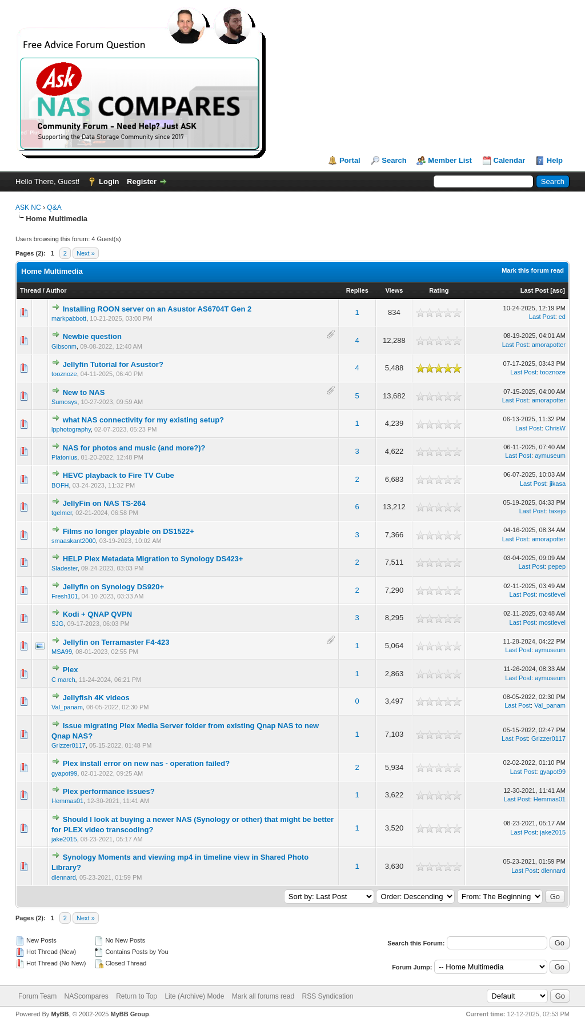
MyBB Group (129, 1014)
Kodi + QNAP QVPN (97, 614)
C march (63, 679)
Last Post (534, 290)
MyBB (60, 1014)
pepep (557, 566)
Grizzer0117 (68, 745)
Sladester (64, 568)
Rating (438, 290)
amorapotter (549, 344)
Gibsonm (64, 346)
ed (562, 316)
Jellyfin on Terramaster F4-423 (116, 642)
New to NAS (84, 392)
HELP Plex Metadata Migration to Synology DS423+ (153, 558)
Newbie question (92, 336)
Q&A (54, 207)
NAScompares (86, 996)
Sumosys (64, 401)
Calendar (510, 160)
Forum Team (37, 996)
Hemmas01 (67, 800)
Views (394, 290)
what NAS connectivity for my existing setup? (143, 420)
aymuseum (550, 455)
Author (56, 290)
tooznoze (64, 373)
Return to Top (136, 996)
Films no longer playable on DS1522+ (128, 531)
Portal (349, 160)
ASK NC (28, 207)
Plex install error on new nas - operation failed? (146, 763)
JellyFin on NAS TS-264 (104, 503)
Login (109, 181)
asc (557, 290)
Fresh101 (64, 596)
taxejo (557, 511)
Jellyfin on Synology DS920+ (113, 586)
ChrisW (555, 428)
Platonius (64, 457)
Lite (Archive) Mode (194, 996)
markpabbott (68, 318)
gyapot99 (64, 773)
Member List (450, 160)
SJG (57, 623)
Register (142, 181)
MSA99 (61, 651)
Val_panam (67, 707)
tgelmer (61, 512)
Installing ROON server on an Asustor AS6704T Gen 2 (157, 309)
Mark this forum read (533, 270)
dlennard (63, 877)
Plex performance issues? (109, 791)
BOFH (60, 485)
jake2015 (64, 839)
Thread (30, 290)
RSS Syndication (327, 996)
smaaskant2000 (73, 540)
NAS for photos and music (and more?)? (134, 448)
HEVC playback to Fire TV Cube (118, 475)
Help (555, 160)
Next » (86, 253)
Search (394, 160)
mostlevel (552, 594)
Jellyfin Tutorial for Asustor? (113, 364)
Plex (70, 669)
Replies (357, 290)
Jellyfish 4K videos (96, 697)
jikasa (558, 483)
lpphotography (71, 429)
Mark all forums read (263, 996)
